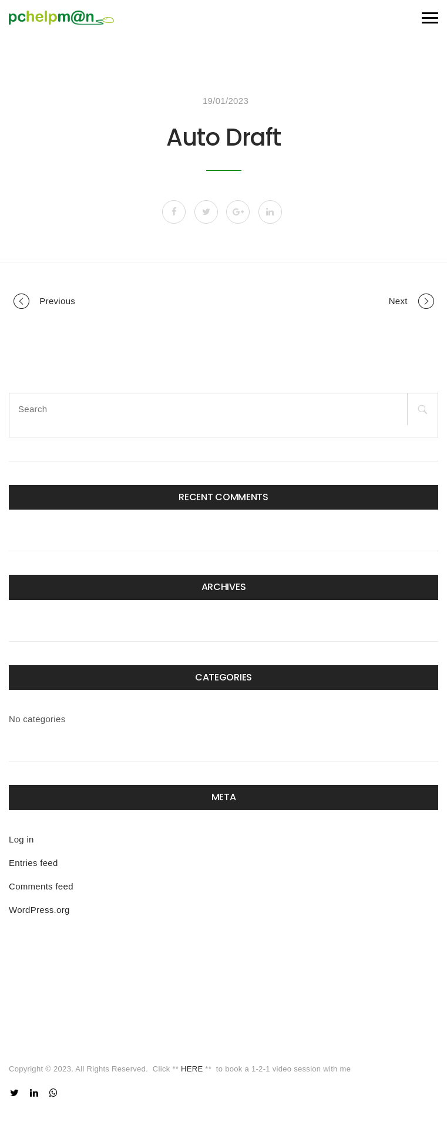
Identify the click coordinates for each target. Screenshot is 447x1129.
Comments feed (41, 886)
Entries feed (33, 863)
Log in (21, 839)
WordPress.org (39, 910)
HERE (192, 1068)
